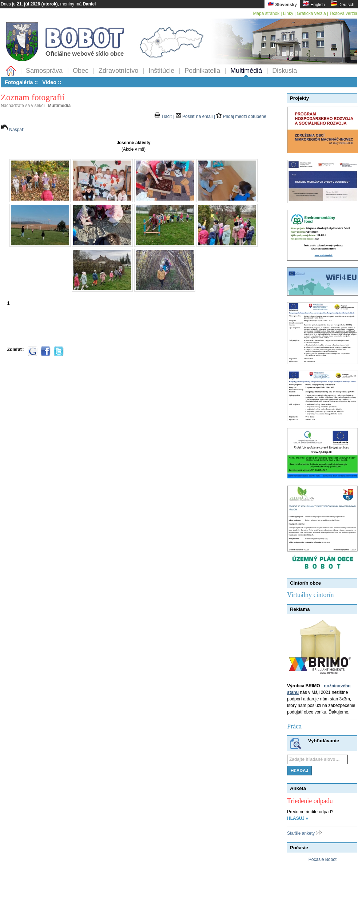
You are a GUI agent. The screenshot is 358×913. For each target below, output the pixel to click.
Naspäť (12, 129)
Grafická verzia (311, 13)
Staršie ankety (304, 833)
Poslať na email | (196, 116)
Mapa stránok (266, 13)
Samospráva (44, 70)
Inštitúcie (161, 70)
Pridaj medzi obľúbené (241, 116)
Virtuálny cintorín (310, 594)
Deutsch (342, 3)
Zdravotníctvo (118, 70)
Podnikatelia (202, 70)
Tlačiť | (165, 116)
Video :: (51, 82)
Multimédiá (246, 70)
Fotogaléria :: (21, 82)
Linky (288, 13)
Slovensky (282, 3)
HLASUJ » (297, 818)
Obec (80, 70)
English (314, 3)
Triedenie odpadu (310, 801)
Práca (294, 726)
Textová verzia (343, 13)
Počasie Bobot (323, 859)
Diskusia (284, 70)
